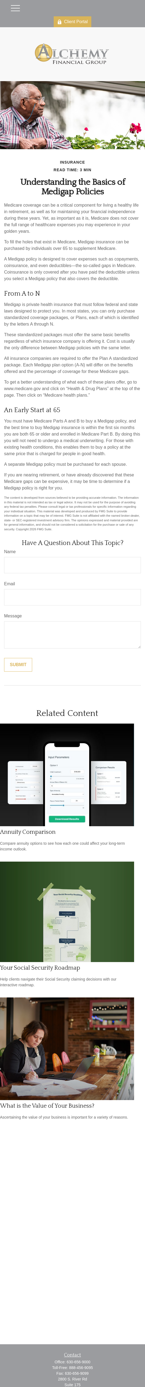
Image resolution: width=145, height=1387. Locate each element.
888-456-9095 (81, 1367)
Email (9, 583)
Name (10, 551)
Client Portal (72, 21)
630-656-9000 (78, 1362)
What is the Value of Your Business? (47, 1106)
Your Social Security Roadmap (40, 968)
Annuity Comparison (28, 832)
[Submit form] (18, 665)
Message (13, 616)
